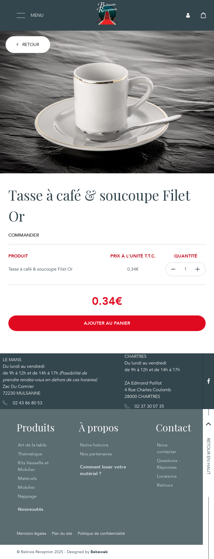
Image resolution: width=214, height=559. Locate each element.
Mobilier (26, 487)
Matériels (27, 478)
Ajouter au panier (107, 323)
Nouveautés (30, 509)
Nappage (27, 496)
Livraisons (167, 476)
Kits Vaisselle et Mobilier (33, 466)
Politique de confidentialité (101, 533)
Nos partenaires (96, 454)
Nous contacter (166, 448)
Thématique (30, 454)
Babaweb (99, 552)
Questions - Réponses (168, 464)
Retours (165, 485)
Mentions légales (31, 533)
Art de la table (32, 445)
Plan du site (62, 533)
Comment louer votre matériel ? (103, 470)
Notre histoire (94, 445)
